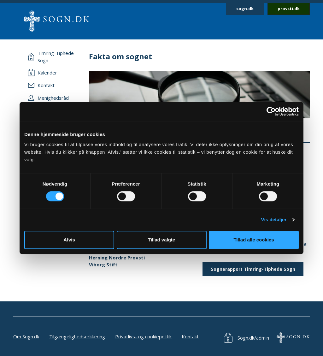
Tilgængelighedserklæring (77, 336)
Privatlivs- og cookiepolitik (143, 336)
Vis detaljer (274, 219)
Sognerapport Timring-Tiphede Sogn (253, 269)
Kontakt (190, 336)
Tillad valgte (161, 239)
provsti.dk (289, 8)
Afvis (69, 239)
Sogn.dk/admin (253, 338)
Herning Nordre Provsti (117, 257)
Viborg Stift (103, 264)
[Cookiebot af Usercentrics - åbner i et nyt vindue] (271, 111)
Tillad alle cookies (253, 239)
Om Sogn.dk (26, 336)
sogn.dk (245, 8)
